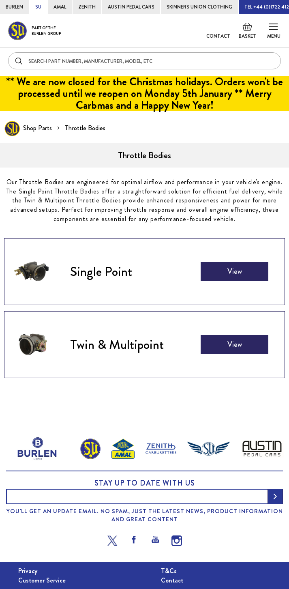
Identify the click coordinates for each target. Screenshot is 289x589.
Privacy (27, 571)
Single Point (101, 271)
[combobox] (144, 60)
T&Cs (169, 571)
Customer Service (42, 580)
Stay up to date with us (144, 483)
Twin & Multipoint (117, 344)
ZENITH (87, 7)
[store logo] (34, 30)
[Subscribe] (275, 496)
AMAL (60, 7)
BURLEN (14, 7)
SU (38, 7)
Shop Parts (38, 128)
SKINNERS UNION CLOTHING (199, 7)
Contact (218, 36)
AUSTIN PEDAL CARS (131, 7)
